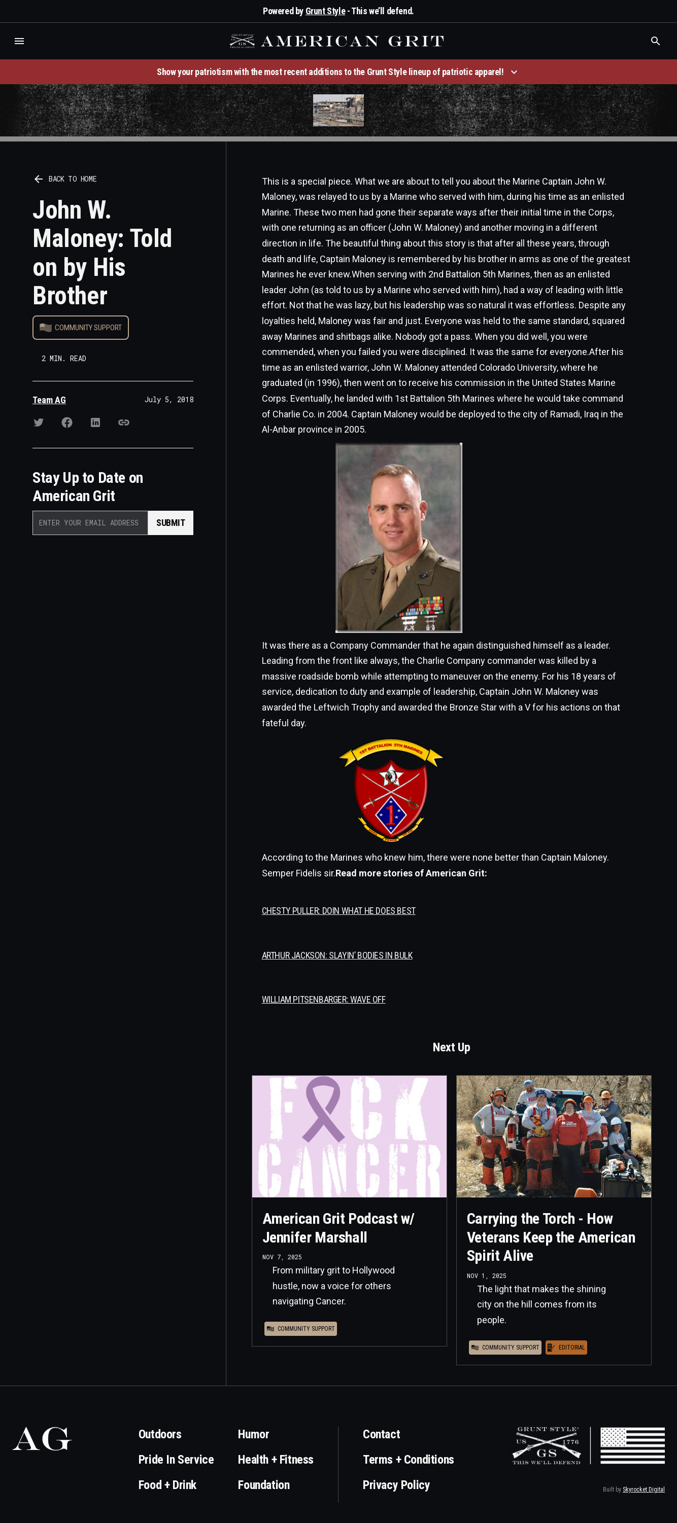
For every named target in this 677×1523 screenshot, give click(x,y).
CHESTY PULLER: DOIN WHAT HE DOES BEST (339, 910)
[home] (338, 41)
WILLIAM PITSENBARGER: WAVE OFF (324, 999)
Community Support (88, 327)
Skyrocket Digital (644, 1489)
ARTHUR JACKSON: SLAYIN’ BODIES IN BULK (337, 955)
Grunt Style (326, 11)
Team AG (49, 400)
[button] (19, 41)
